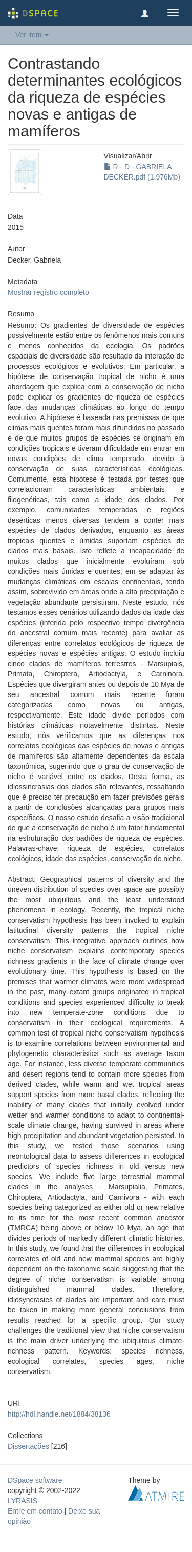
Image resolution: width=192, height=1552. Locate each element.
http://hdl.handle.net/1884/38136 (59, 1414)
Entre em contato (35, 1511)
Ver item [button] (32, 35)
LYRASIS (22, 1501)
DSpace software (35, 1480)
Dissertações (28, 1446)
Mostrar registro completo (48, 292)
